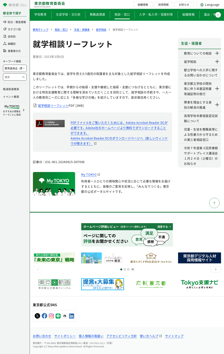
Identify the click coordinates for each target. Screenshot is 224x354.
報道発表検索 (11, 89)
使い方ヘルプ (149, 336)
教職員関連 (97, 14)
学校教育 (40, 14)
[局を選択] (15, 68)
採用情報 (163, 4)
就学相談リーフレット (53, 105)
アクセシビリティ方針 (121, 336)
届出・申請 (211, 14)
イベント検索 (11, 96)
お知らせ (184, 4)
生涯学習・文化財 (68, 14)
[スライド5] (125, 269)
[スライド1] (121, 269)
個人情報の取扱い (91, 336)
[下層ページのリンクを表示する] (217, 53)
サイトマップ (174, 336)
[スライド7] (128, 269)
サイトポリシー (65, 336)
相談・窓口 (122, 14)
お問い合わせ (42, 336)
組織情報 (143, 4)
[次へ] (216, 269)
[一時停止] (133, 269)
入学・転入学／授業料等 (156, 14)
